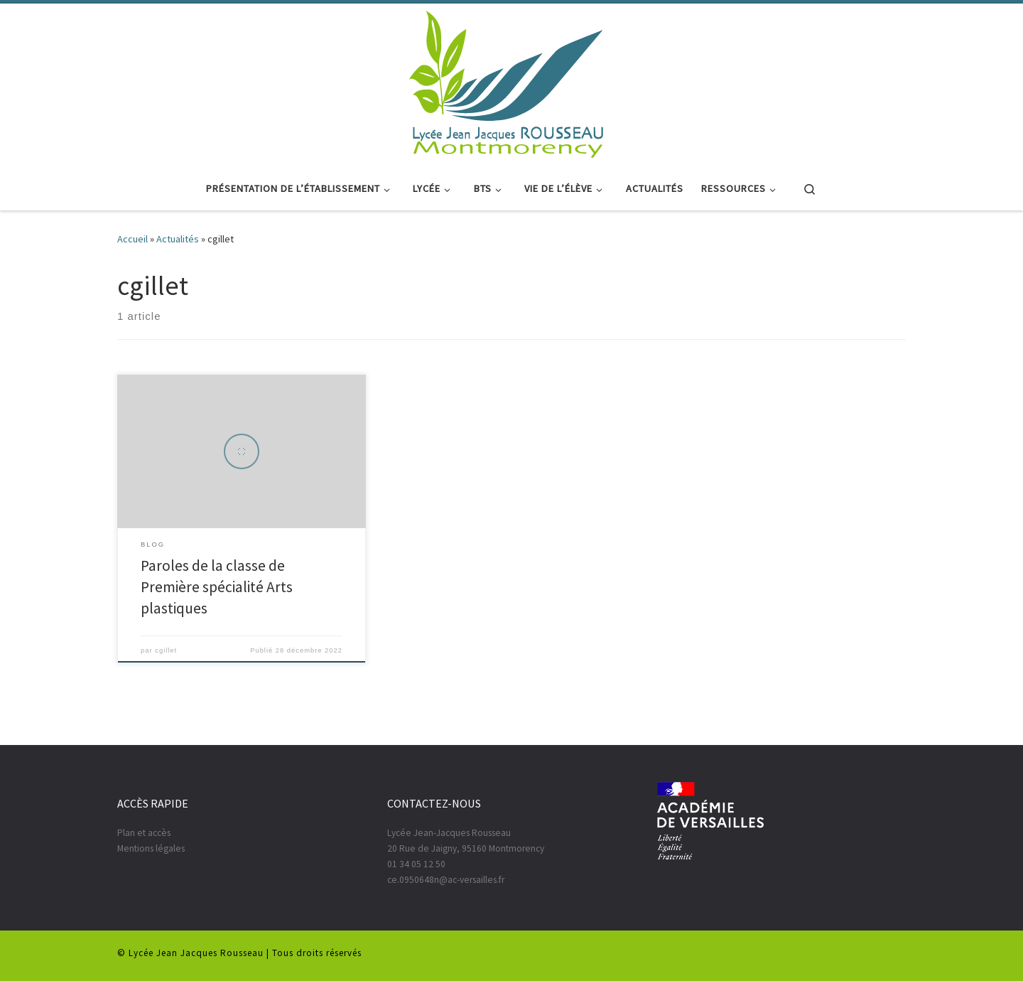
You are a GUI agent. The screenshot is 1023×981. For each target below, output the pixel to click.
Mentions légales (151, 848)
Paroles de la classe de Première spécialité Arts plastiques (217, 587)
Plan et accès (143, 833)
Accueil (132, 238)
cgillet (166, 650)
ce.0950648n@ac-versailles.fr (445, 880)
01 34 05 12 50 (416, 864)
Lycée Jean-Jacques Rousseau (449, 833)
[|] (506, 82)
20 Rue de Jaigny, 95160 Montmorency (465, 848)
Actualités (177, 238)
